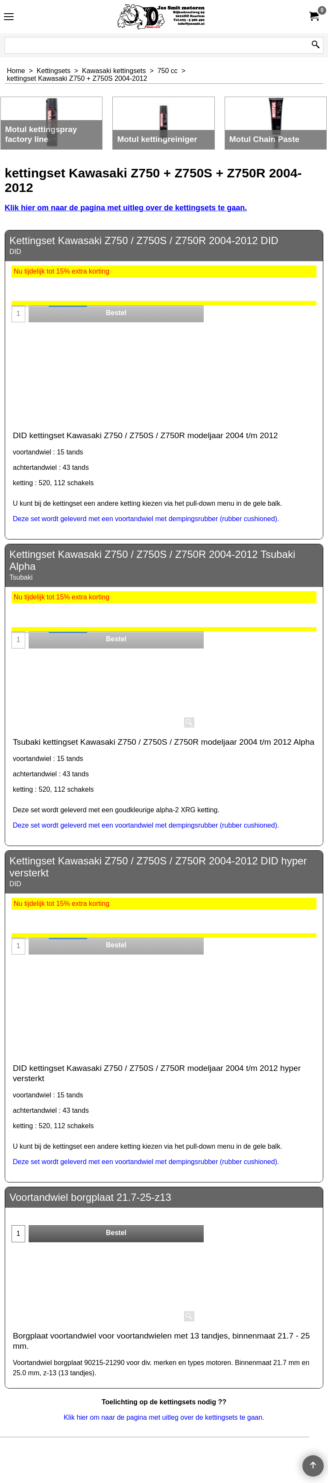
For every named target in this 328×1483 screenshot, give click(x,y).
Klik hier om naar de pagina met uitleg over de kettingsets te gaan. (126, 207)
